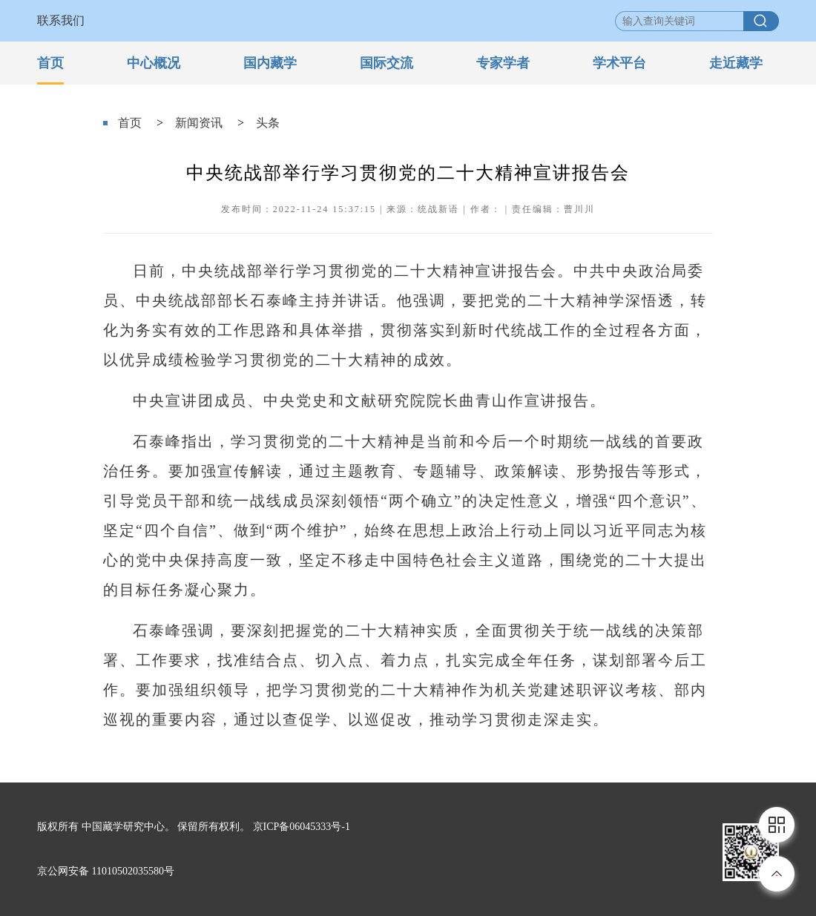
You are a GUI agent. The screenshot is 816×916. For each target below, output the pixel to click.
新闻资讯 (199, 122)
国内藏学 (270, 63)
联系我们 (61, 20)
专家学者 (503, 63)
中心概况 (153, 63)
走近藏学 (736, 63)
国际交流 (386, 63)
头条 (268, 122)
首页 (50, 63)
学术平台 (619, 63)
